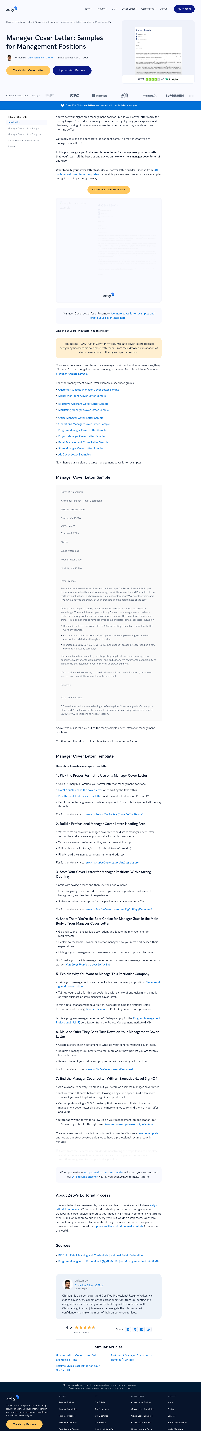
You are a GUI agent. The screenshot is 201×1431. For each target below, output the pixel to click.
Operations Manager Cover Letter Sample (84, 424)
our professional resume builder (104, 1172)
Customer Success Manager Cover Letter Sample (88, 389)
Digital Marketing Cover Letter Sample (82, 396)
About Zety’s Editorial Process (23, 140)
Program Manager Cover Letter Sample (82, 430)
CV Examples (101, 1416)
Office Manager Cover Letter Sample (80, 418)
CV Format (100, 1422)
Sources (12, 146)
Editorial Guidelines (177, 1422)
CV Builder (100, 1402)
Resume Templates (68, 1409)
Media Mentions (175, 1429)
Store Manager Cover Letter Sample (80, 448)
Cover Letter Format (141, 1422)
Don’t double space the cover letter (80, 790)
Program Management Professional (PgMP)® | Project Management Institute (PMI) (108, 1261)
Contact (171, 1416)
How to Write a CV (104, 1429)
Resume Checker (67, 1416)
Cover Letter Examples (142, 1416)
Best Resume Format (69, 1429)
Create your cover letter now (108, 189)
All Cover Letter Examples (74, 454)
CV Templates (102, 1409)
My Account (184, 8)
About (171, 1402)
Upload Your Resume (72, 70)
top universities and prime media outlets (118, 1226)
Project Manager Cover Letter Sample (81, 436)
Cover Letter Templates (142, 1409)
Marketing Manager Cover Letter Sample (83, 410)
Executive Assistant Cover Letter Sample (83, 403)
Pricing (171, 1409)
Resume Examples (67, 1422)
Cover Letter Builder (141, 1402)
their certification (95, 1009)
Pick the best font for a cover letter (80, 796)
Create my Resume (24, 1424)
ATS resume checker (85, 1176)
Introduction (14, 122)
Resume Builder (66, 1402)
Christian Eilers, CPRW (89, 1285)
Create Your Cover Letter (28, 70)
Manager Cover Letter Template (24, 134)
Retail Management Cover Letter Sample (83, 442)
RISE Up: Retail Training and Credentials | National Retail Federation (100, 1255)
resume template (148, 1133)
